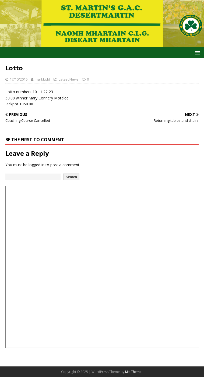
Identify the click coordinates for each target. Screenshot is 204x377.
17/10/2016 (18, 79)
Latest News (69, 79)
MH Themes (134, 371)
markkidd (42, 79)
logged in (36, 164)
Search (71, 177)
